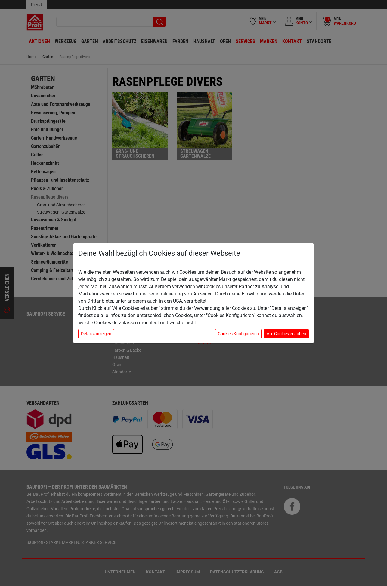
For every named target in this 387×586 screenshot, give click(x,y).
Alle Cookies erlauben (286, 333)
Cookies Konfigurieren (238, 333)
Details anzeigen (96, 333)
